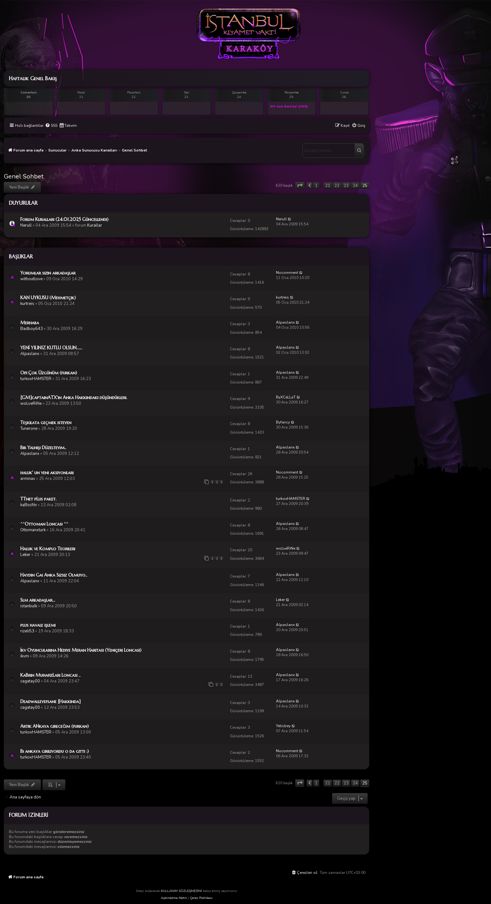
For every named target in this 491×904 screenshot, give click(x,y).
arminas (27, 478)
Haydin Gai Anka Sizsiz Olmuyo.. (53, 575)
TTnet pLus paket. (38, 499)
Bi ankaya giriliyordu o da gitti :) (54, 751)
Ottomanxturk (33, 530)
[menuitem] (51, 125)
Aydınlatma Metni (174, 898)
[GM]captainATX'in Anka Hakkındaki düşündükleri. (73, 397)
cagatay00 (30, 681)
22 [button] (336, 186)
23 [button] (346, 186)
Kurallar (94, 225)
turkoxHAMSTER (35, 379)
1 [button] (316, 186)
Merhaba (29, 323)
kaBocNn (28, 505)
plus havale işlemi (38, 625)
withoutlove (31, 279)
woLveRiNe (31, 403)
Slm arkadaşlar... (37, 600)
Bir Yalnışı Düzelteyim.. (43, 447)
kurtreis (27, 304)
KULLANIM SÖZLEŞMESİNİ (181, 891)
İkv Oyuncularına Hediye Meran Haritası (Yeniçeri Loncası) (80, 650)
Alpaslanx (285, 322)
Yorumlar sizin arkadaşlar (47, 273)
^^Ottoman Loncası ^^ (44, 524)
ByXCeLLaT (286, 397)
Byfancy (283, 422)
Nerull (26, 225)
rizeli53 (27, 631)
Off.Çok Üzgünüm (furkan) (48, 373)
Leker (25, 555)
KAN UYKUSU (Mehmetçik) (48, 297)
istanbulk (28, 606)
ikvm (24, 656)
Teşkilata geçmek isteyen (45, 422)
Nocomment (287, 272)
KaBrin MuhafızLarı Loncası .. (50, 675)
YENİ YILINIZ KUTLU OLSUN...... (51, 348)
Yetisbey (283, 725)
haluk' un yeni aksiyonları (47, 472)
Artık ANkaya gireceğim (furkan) (54, 726)
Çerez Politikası (201, 898)
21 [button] (327, 186)
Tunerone (28, 428)
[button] (299, 185)
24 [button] (355, 186)
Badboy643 (31, 329)
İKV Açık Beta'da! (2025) (289, 106)
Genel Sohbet (23, 176)
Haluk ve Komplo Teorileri (47, 549)
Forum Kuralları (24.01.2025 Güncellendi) (64, 219)
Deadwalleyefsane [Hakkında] (50, 701)
